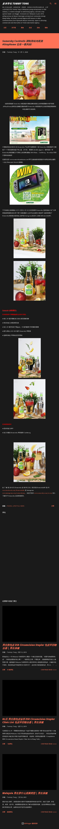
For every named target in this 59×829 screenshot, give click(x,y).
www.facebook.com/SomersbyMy (13, 490)
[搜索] (50, 3)
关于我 (12, 28)
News (22, 506)
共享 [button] (52, 506)
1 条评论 (9, 744)
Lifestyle (16, 506)
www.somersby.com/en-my (43, 493)
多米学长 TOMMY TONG (15, 3)
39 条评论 (10, 670)
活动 (37, 28)
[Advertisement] (29, 580)
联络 (45, 28)
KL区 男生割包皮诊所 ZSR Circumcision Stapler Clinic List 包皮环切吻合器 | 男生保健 (28, 720)
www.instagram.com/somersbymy (13, 493)
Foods (9, 506)
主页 (3, 28)
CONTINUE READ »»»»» (49, 670)
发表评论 (10, 812)
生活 (29, 28)
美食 (21, 28)
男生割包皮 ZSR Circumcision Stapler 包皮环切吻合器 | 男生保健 (29, 646)
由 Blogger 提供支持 (29, 823)
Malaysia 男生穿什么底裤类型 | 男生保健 (24, 793)
